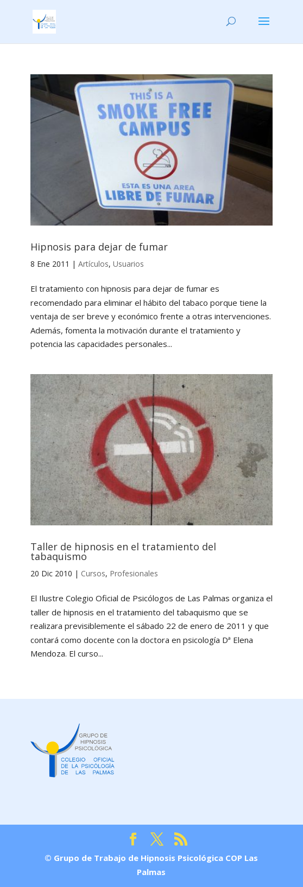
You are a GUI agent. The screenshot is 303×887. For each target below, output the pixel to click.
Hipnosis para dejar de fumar (99, 246)
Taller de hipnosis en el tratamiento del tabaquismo (123, 551)
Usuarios (128, 264)
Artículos (93, 264)
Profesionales (134, 573)
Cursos (93, 573)
